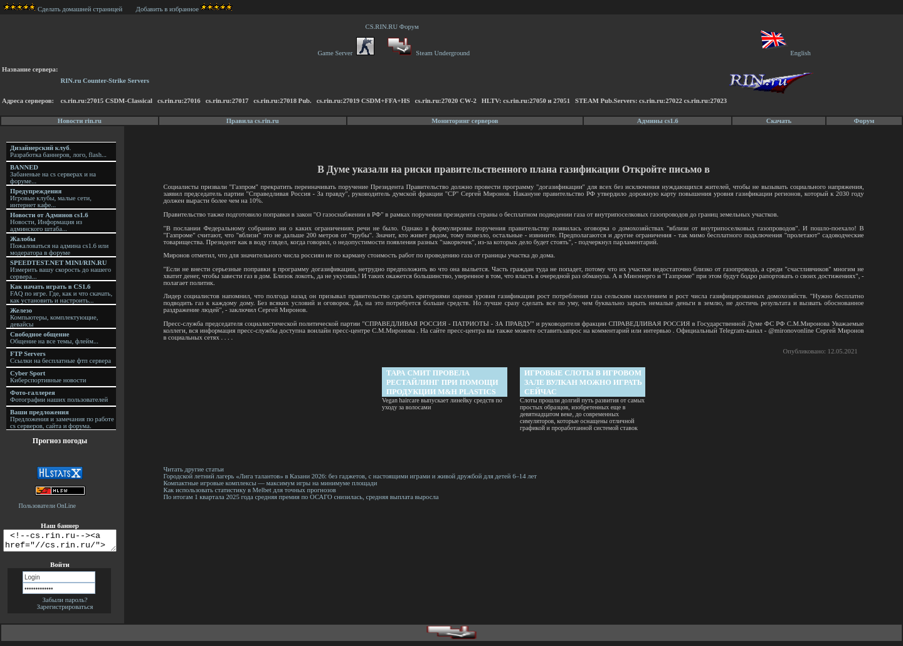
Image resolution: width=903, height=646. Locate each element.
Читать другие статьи (195, 469)
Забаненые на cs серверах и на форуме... (53, 174)
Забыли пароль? (64, 603)
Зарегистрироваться (65, 610)
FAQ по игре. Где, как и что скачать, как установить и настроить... (61, 293)
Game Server (345, 53)
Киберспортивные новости (48, 377)
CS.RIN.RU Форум (394, 26)
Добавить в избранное (167, 9)
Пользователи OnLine (48, 505)
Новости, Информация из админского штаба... (49, 222)
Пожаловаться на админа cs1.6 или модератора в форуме (59, 245)
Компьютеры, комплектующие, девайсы (54, 317)
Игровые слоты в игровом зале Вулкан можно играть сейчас (584, 382)
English (785, 53)
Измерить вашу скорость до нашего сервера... (60, 269)
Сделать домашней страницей (63, 9)
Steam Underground (427, 53)
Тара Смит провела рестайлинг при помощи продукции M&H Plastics (444, 382)
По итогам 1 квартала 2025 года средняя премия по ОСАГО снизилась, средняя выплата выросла (302, 496)
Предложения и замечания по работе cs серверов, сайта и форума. (62, 419)
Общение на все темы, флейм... (54, 338)
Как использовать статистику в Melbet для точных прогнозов (251, 490)
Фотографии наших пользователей (59, 396)
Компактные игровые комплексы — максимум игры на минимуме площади (272, 483)
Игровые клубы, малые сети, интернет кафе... (51, 198)
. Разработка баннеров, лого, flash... (58, 151)
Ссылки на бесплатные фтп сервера (60, 357)
